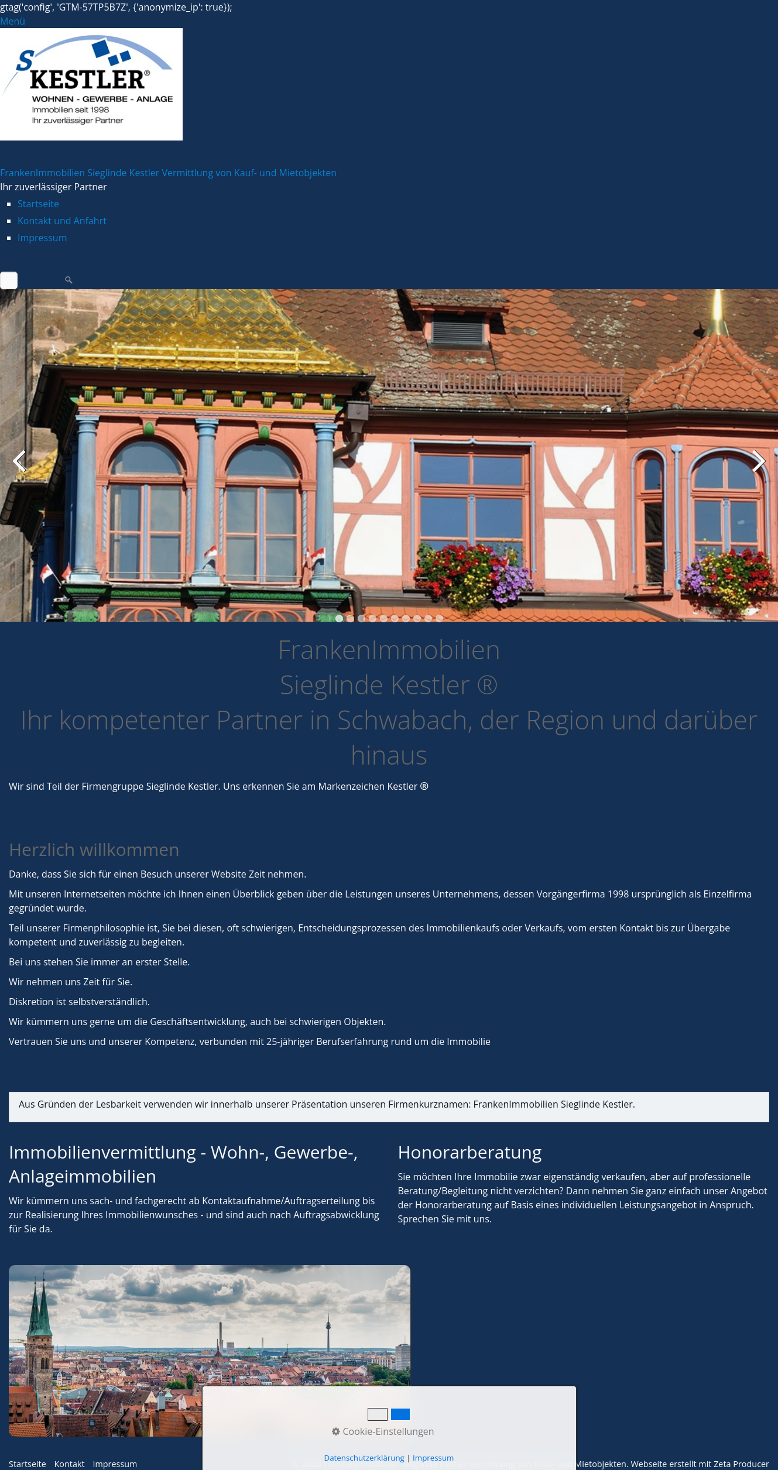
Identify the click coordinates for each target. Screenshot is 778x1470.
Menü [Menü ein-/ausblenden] (12, 21)
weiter (757, 469)
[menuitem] (398, 204)
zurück (20, 469)
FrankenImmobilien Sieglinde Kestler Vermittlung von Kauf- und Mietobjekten (168, 172)
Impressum (42, 237)
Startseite (38, 203)
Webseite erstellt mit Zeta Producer (699, 1463)
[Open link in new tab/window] (209, 1351)
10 (439, 618)
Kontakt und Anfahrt (62, 220)
